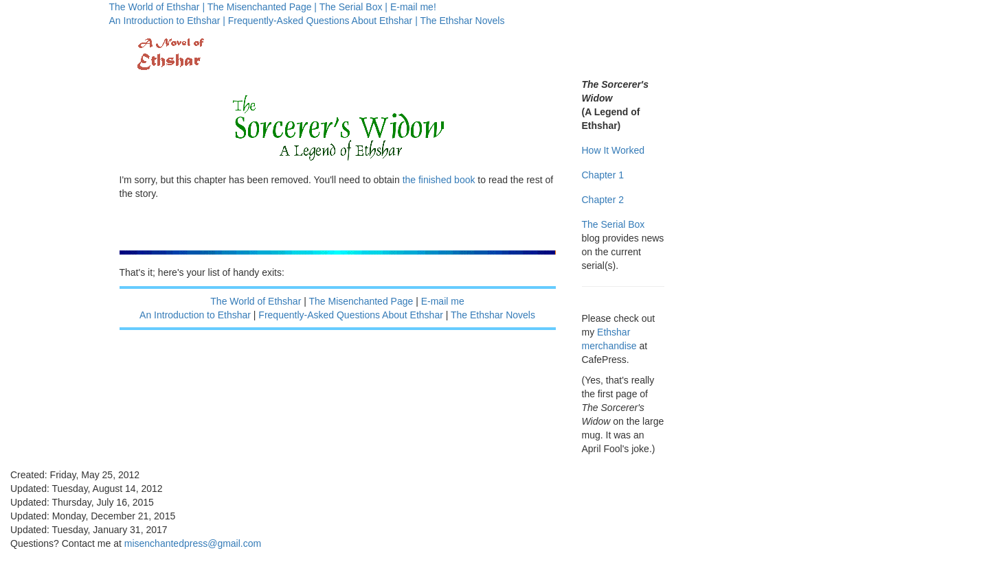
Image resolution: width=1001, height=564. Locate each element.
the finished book (439, 179)
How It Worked (613, 150)
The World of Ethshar (255, 301)
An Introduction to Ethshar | (167, 20)
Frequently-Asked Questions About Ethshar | (323, 20)
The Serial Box (613, 224)
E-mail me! (413, 6)
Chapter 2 (603, 199)
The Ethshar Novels (462, 20)
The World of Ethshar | (157, 6)
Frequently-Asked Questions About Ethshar (350, 314)
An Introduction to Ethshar (195, 314)
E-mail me (442, 301)
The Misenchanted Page (361, 301)
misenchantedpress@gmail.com (192, 543)
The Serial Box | (353, 6)
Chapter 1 (603, 174)
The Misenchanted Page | (262, 6)
